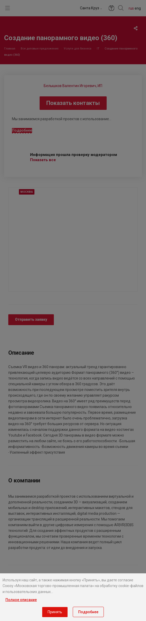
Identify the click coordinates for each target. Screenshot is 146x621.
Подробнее (88, 612)
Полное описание (21, 600)
